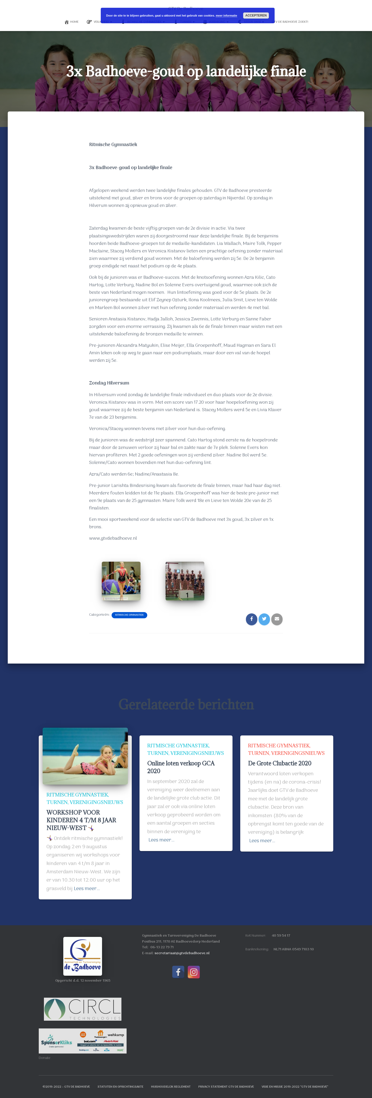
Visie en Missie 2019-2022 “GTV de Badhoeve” (295, 1086)
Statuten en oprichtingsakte (120, 1086)
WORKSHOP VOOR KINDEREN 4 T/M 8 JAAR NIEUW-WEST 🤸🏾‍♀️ (82, 820)
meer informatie (226, 15)
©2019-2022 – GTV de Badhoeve (66, 1086)
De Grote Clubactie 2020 (280, 764)
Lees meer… (87, 889)
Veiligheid (99, 22)
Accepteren (256, 15)
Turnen (57, 795)
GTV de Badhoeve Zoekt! (290, 22)
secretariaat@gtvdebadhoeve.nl (182, 953)
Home (71, 22)
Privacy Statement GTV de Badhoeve (226, 1086)
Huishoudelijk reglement (171, 1086)
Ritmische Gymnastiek (129, 615)
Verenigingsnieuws (74, 802)
